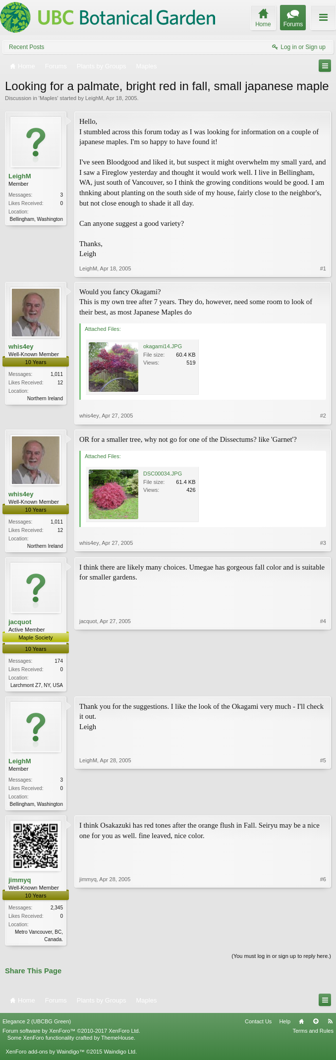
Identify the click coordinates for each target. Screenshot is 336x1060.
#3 (323, 545)
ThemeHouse (117, 1041)
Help (284, 1025)
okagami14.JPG (162, 346)
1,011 (57, 374)
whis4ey (21, 346)
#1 (323, 268)
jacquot (19, 623)
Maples (48, 98)
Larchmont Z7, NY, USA (36, 686)
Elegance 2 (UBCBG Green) (36, 1025)
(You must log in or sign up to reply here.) (281, 960)
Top (315, 1024)
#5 (323, 805)
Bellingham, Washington (36, 219)
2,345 (57, 910)
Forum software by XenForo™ (71, 1034)
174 (59, 662)
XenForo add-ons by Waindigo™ (44, 1056)
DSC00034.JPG (162, 474)
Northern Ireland (45, 398)
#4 (323, 685)
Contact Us (258, 1025)
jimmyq (19, 883)
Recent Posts (26, 47)
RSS (330, 1024)
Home (301, 1024)
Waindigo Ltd (119, 1056)
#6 (323, 941)
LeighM (94, 98)
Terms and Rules (313, 1034)
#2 (323, 416)
